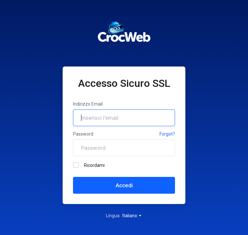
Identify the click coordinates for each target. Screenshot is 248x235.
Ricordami (89, 165)
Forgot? (167, 134)
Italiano (132, 215)
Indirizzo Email (88, 104)
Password (83, 134)
